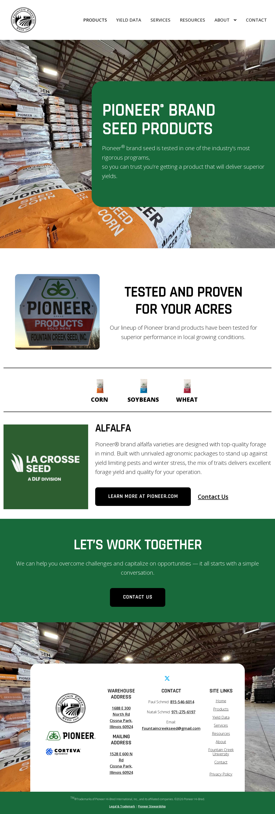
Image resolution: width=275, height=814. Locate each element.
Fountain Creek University (221, 752)
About (226, 20)
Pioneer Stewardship (152, 806)
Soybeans (143, 389)
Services (160, 20)
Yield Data (128, 20)
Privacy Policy (220, 774)
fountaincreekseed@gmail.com (171, 728)
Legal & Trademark (122, 806)
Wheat (187, 389)
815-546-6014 (182, 701)
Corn (99, 389)
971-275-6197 (183, 712)
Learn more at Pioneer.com (143, 496)
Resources (192, 20)
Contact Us (213, 497)
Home (221, 700)
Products (95, 20)
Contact (256, 20)
